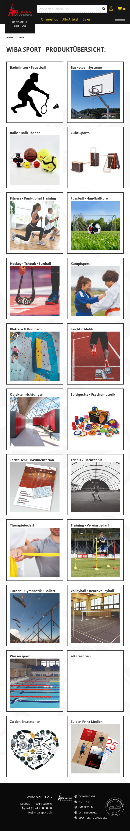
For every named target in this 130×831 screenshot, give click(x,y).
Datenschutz (88, 812)
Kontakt (84, 802)
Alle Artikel (70, 19)
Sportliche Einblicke (93, 817)
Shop (21, 37)
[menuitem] (111, 9)
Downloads (87, 796)
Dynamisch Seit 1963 (20, 23)
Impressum (86, 807)
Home (9, 37)
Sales (87, 19)
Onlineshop (49, 19)
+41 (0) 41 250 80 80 (38, 808)
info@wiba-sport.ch (39, 812)
